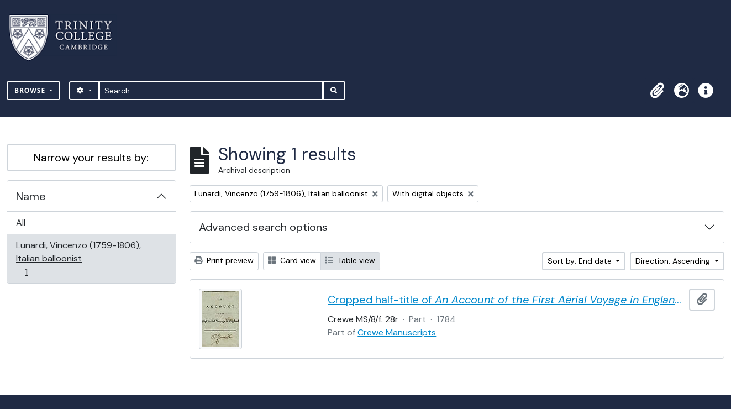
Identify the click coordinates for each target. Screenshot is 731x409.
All (20, 222)
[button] (657, 90)
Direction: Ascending (673, 261)
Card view (292, 260)
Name (31, 196)
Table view (350, 260)
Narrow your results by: (91, 157)
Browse (31, 90)
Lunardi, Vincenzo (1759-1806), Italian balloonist (78, 258)
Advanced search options (263, 227)
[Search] (211, 90)
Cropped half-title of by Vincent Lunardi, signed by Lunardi (506, 299)
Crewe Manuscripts (396, 332)
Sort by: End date (581, 261)
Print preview (224, 260)
